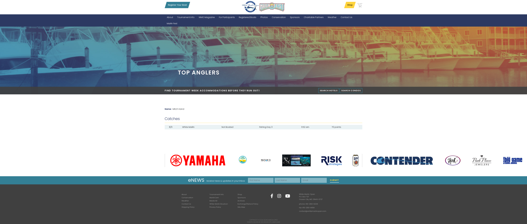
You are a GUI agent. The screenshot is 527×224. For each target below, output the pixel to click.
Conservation (187, 197)
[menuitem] (170, 17)
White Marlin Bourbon (218, 204)
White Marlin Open (271, 220)
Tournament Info (216, 194)
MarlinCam (214, 197)
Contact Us (186, 204)
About (184, 194)
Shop (350, 4)
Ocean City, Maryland (271, 222)
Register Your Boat (177, 4)
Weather (185, 201)
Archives (241, 201)
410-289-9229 (312, 204)
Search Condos (351, 90)
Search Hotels (329, 90)
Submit (334, 180)
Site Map (241, 207)
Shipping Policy (188, 207)
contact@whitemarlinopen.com (312, 211)
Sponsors (242, 197)
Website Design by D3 (255, 222)
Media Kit (213, 201)
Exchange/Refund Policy (248, 204)
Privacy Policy (215, 207)
